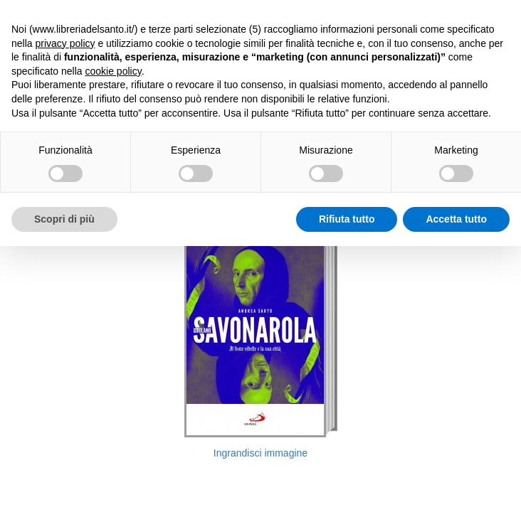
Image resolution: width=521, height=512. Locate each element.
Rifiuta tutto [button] (347, 219)
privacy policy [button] (65, 43)
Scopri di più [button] (64, 219)
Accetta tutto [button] (456, 219)
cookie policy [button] (113, 71)
